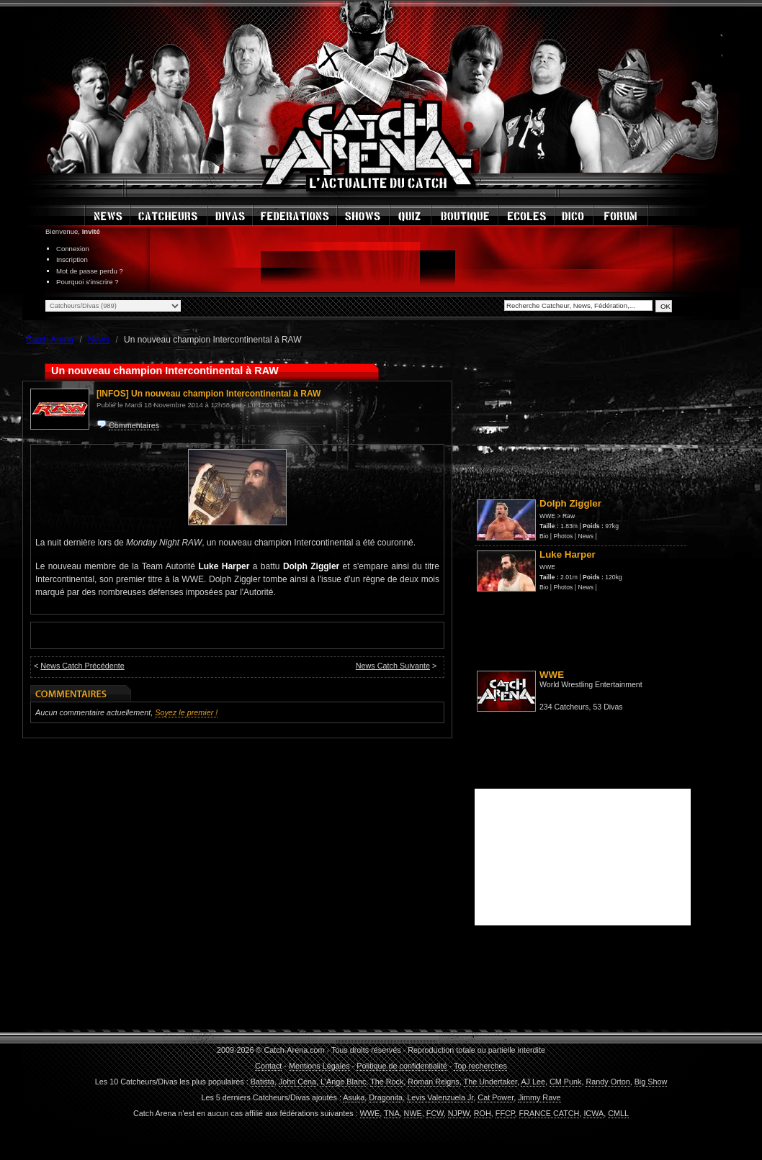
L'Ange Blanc (343, 1081)
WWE (547, 516)
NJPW (459, 1113)
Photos (563, 536)
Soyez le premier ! (186, 712)
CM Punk (565, 1081)
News (585, 536)
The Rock (386, 1081)
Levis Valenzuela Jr (440, 1097)
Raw (568, 516)
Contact (268, 1065)
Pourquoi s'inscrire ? (87, 282)
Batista (262, 1081)
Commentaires (134, 425)
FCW (435, 1113)
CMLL (618, 1113)
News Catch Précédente (82, 665)
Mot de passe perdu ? (89, 271)
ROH (482, 1113)
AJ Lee (533, 1081)
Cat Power (496, 1097)
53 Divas (607, 706)
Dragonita (386, 1097)
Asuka (353, 1097)
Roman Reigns (433, 1081)
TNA (392, 1113)
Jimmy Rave (539, 1097)
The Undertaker (490, 1081)
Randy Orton (607, 1081)
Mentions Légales (319, 1065)
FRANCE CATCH (549, 1113)
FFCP (505, 1113)
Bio (543, 536)
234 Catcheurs (564, 706)
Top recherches (480, 1065)
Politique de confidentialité (402, 1065)
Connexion (72, 249)
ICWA (593, 1113)
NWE (413, 1113)
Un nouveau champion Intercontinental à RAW (226, 394)
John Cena (297, 1081)
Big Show (651, 1081)
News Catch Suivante (393, 665)
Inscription (72, 259)
